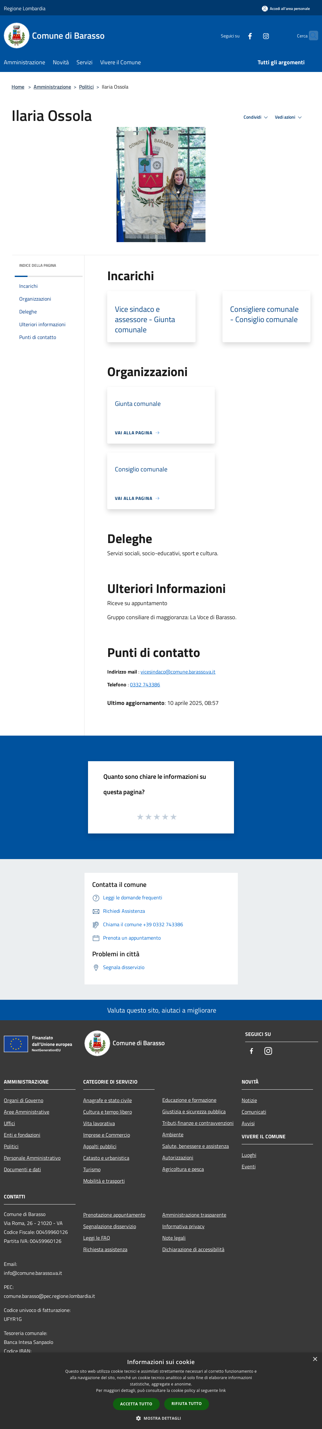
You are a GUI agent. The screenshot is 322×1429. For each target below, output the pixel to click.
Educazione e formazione (189, 1100)
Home (18, 87)
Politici (86, 87)
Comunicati (254, 1112)
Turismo (92, 1169)
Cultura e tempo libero (107, 1112)
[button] (161, 1418)
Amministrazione (52, 87)
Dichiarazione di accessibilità (193, 1249)
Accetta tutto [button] (136, 1404)
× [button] (314, 1359)
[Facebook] (237, 35)
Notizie (249, 1100)
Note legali (174, 1238)
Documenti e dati (22, 1169)
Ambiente (172, 1134)
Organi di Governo (23, 1100)
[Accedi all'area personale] (286, 8)
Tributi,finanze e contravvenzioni (198, 1123)
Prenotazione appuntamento (114, 1215)
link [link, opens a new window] (222, 1390)
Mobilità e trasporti (104, 1181)
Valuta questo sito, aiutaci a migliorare (161, 1010)
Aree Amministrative (26, 1112)
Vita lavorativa (99, 1123)
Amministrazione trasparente (194, 1215)
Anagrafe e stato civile (107, 1100)
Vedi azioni (289, 117)
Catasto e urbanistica (106, 1158)
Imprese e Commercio (106, 1135)
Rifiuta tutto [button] (187, 1403)
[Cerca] (310, 35)
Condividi (257, 117)
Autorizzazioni (177, 1157)
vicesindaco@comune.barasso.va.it (178, 671)
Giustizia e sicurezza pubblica (194, 1111)
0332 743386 (145, 684)
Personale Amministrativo (32, 1158)
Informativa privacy (183, 1226)
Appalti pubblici (100, 1146)
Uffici (9, 1123)
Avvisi (248, 1123)
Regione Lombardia (24, 8)
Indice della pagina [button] (37, 265)
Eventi (249, 1166)
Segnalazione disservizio (109, 1226)
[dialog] (161, 1391)
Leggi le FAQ (96, 1238)
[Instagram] (253, 35)
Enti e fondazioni (22, 1135)
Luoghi (249, 1155)
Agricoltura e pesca (183, 1169)
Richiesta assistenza (105, 1249)
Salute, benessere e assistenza (195, 1146)
